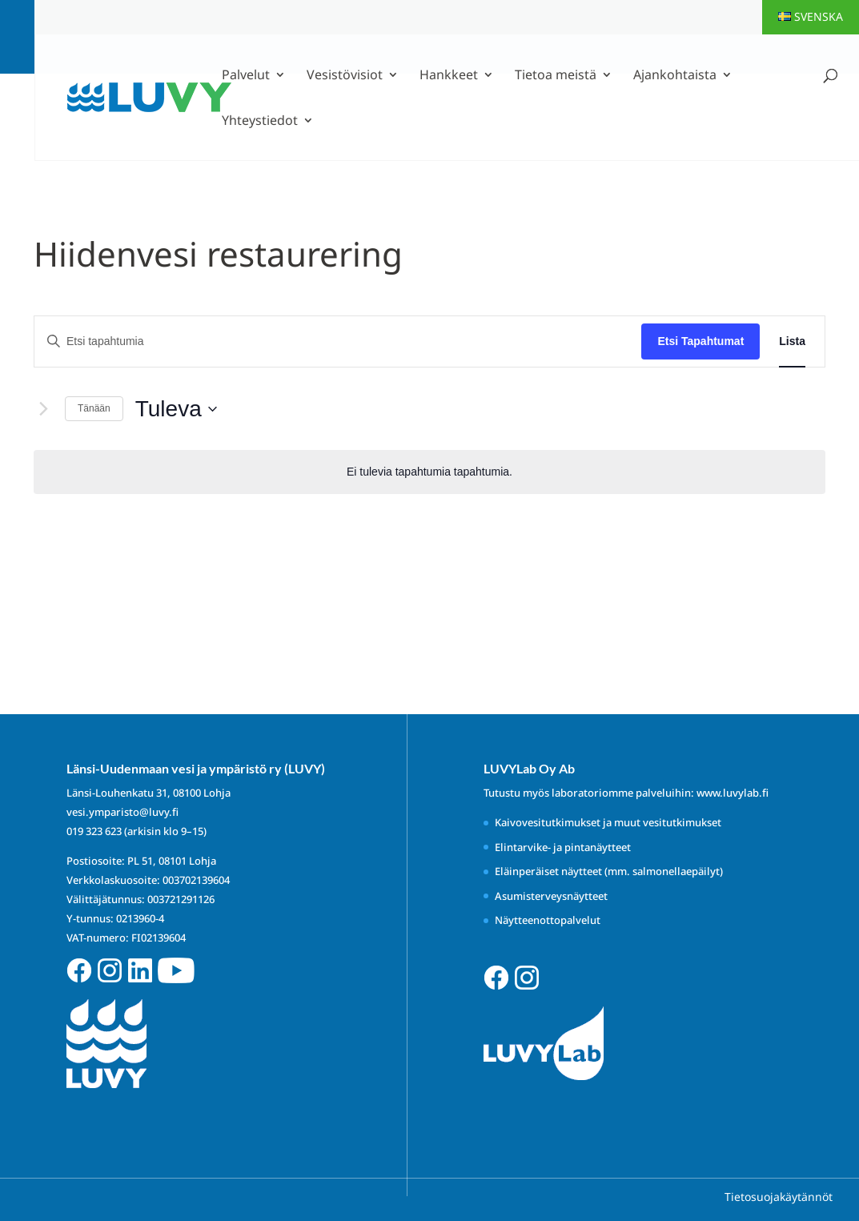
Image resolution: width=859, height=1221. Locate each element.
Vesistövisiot (345, 76)
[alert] (429, 472)
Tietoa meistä (555, 76)
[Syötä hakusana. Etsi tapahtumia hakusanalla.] (337, 341)
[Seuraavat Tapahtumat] (43, 409)
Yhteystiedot (260, 121)
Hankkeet (448, 76)
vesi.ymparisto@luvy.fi (122, 812)
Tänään (94, 408)
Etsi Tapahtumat (700, 341)
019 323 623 (94, 831)
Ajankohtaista (675, 76)
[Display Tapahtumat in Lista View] (792, 341)
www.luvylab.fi (732, 792)
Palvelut (246, 76)
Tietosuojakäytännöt (779, 1196)
